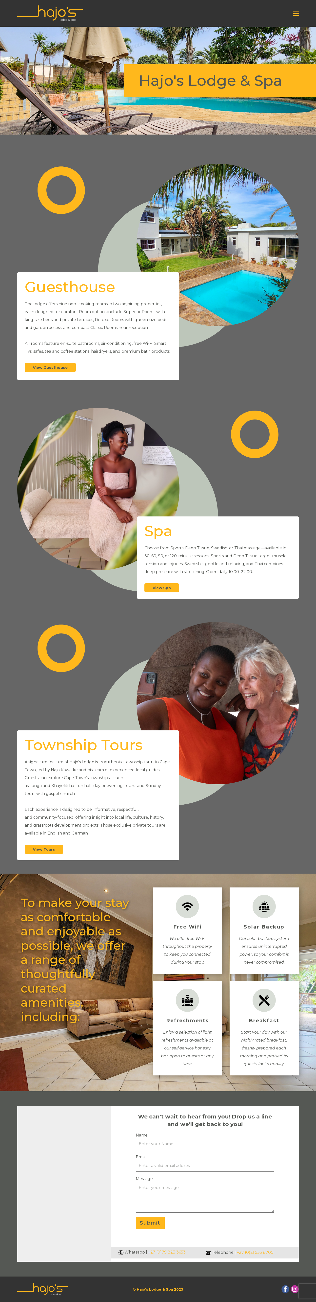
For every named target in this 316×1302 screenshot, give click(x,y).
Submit (150, 1223)
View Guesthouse (50, 367)
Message (144, 1178)
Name (142, 1135)
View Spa (162, 587)
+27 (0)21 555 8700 (255, 1252)
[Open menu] (296, 13)
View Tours (44, 849)
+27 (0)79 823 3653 (167, 1252)
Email (141, 1157)
